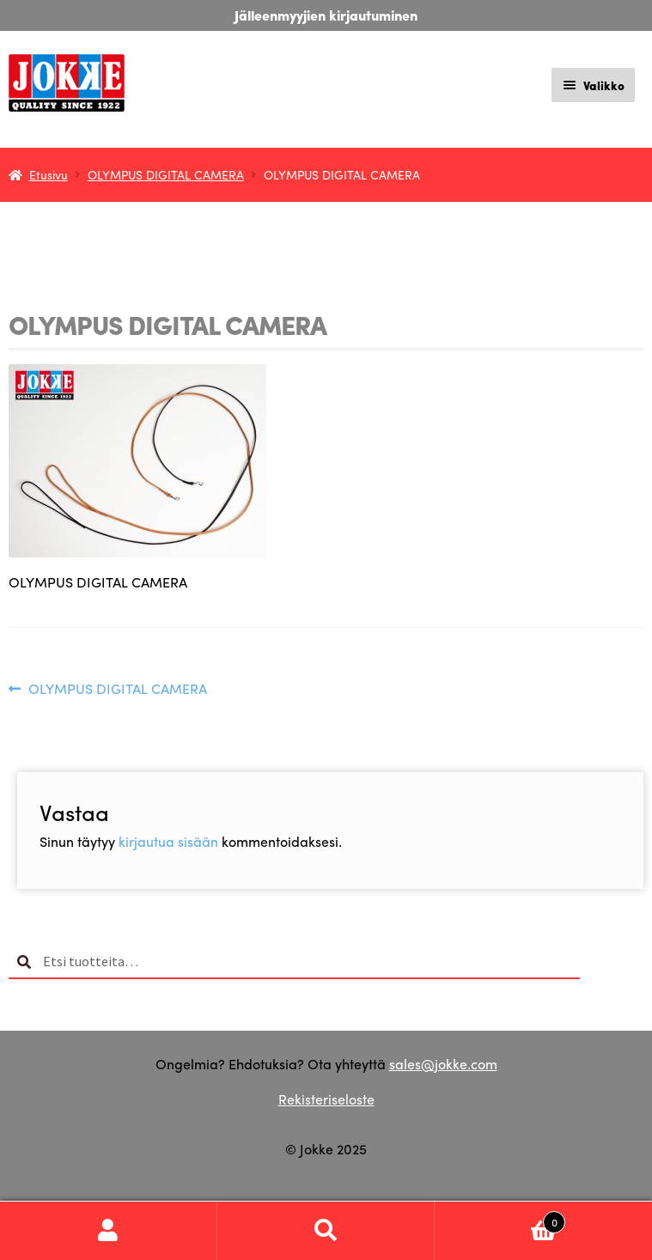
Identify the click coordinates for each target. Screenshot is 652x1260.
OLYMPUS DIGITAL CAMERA (166, 174)
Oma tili (108, 1231)
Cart (500, 1217)
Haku (326, 1231)
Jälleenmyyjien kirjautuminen (326, 15)
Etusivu (48, 174)
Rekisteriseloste (326, 1099)
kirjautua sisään (168, 841)
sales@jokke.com (443, 1064)
